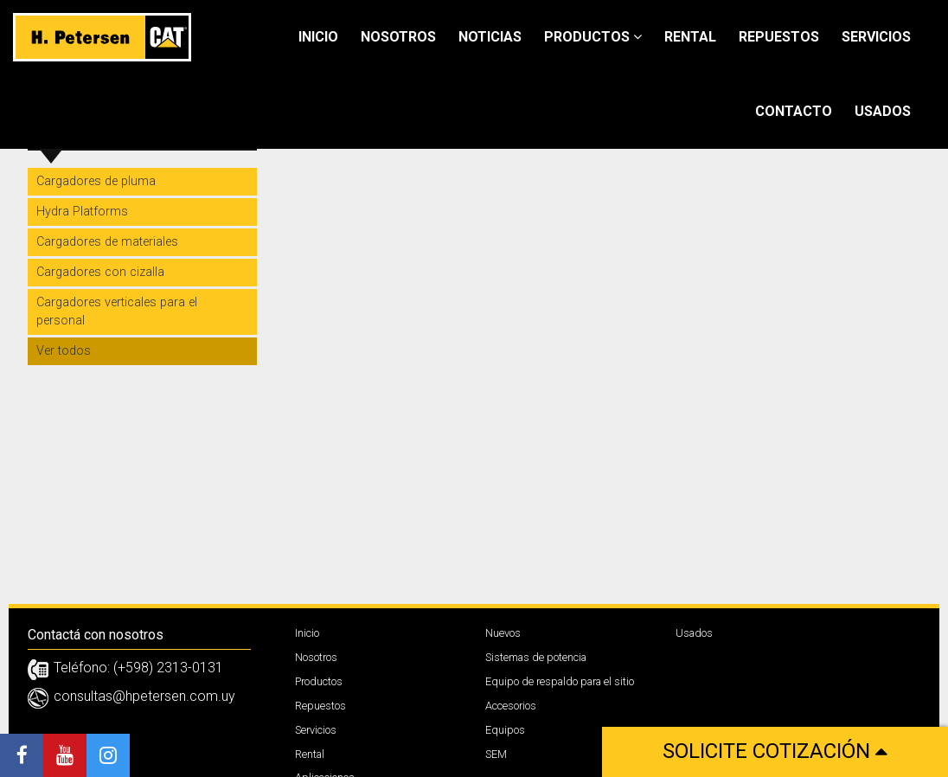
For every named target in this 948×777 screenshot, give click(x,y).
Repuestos (779, 37)
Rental (690, 37)
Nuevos (503, 632)
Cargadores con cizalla (100, 272)
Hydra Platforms (82, 211)
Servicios (876, 37)
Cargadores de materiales (107, 241)
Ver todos (63, 351)
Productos (593, 37)
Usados (883, 111)
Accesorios (510, 705)
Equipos (505, 729)
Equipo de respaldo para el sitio (559, 681)
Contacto (793, 111)
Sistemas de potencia (535, 657)
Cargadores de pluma (96, 181)
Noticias (490, 37)
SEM (496, 754)
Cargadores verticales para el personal (116, 311)
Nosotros (398, 37)
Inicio (318, 37)
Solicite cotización (775, 751)
